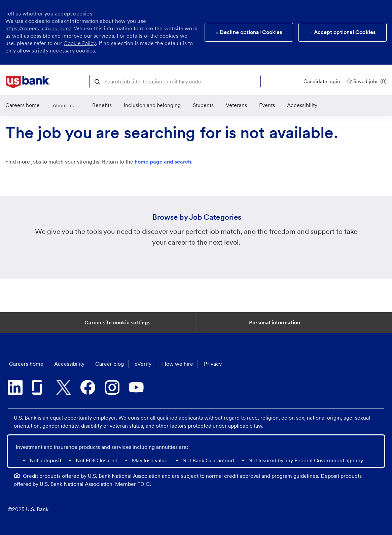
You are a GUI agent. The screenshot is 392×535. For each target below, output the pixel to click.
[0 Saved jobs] (367, 81)
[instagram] (112, 387)
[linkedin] (15, 387)
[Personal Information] (274, 322)
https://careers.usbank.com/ (38, 28)
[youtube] (136, 387)
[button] (97, 81)
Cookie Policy (80, 43)
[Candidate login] (322, 81)
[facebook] (87, 387)
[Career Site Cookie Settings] (117, 322)
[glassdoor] (39, 387)
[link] (28, 82)
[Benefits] (102, 105)
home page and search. (163, 161)
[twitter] (63, 387)
